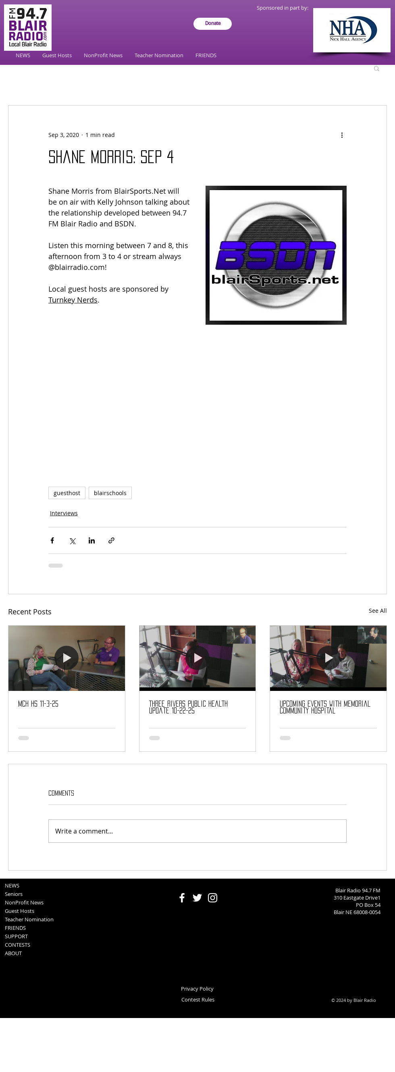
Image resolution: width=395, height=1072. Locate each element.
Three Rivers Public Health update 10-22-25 (188, 707)
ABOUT (13, 953)
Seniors (14, 894)
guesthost (67, 493)
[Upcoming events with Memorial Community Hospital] (328, 658)
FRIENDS (15, 927)
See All (378, 610)
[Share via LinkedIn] (92, 540)
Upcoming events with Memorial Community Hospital (325, 707)
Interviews (64, 513)
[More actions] (342, 134)
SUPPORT (16, 936)
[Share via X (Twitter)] (72, 540)
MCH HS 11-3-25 (38, 704)
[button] (376, 68)
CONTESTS (17, 944)
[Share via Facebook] (52, 540)
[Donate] (212, 24)
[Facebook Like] (197, 883)
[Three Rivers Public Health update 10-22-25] (197, 658)
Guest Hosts (19, 910)
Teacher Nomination (29, 919)
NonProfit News (24, 902)
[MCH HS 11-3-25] (66, 658)
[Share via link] (111, 540)
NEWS (12, 885)
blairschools (110, 493)
